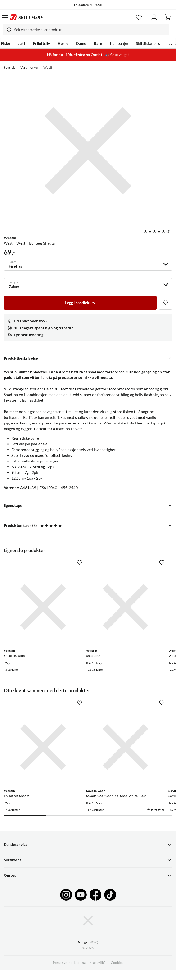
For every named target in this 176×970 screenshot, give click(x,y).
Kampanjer (119, 43)
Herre (63, 43)
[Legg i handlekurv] (80, 303)
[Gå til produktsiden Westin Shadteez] (125, 607)
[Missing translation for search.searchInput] (7, 29)
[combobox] (86, 29)
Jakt (21, 43)
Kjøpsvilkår (98, 963)
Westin (48, 67)
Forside (9, 67)
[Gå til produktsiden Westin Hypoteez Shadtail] (43, 747)
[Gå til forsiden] (26, 17)
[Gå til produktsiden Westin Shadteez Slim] (43, 607)
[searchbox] (90, 30)
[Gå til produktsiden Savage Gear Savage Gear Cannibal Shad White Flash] (125, 747)
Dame (81, 43)
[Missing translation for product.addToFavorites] (165, 303)
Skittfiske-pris (148, 43)
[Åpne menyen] (5, 17)
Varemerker (29, 67)
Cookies (117, 963)
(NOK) (88, 942)
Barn (98, 43)
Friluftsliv (41, 43)
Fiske (5, 43)
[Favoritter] (138, 17)
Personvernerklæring (69, 963)
